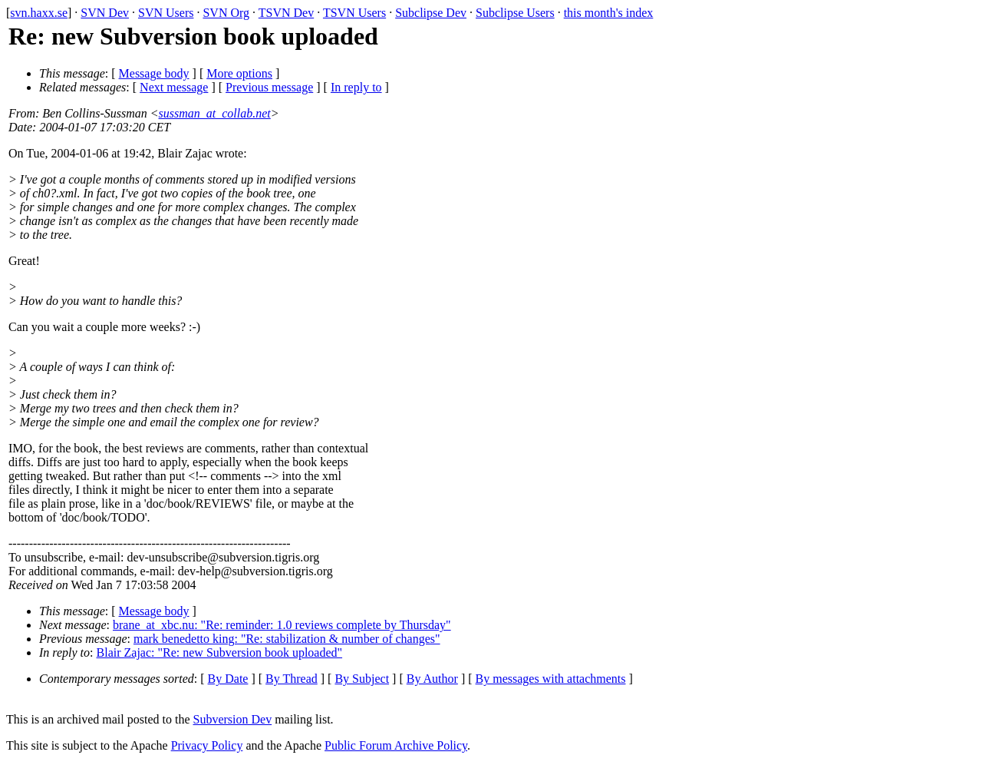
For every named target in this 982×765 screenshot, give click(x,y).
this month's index (609, 12)
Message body (154, 73)
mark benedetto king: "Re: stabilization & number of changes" (286, 638)
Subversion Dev (232, 719)
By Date (228, 678)
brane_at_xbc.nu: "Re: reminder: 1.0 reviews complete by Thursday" (282, 624)
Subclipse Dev (430, 12)
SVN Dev (105, 12)
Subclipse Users (515, 12)
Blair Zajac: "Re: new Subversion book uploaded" (220, 652)
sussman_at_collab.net (215, 113)
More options (239, 73)
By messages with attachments (551, 678)
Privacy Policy (207, 745)
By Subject (361, 678)
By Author (432, 678)
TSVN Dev (286, 12)
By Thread (291, 678)
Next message (174, 87)
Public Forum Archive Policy (396, 745)
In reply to (356, 87)
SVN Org (226, 12)
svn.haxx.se (39, 12)
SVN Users (165, 12)
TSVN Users (354, 12)
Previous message (269, 87)
